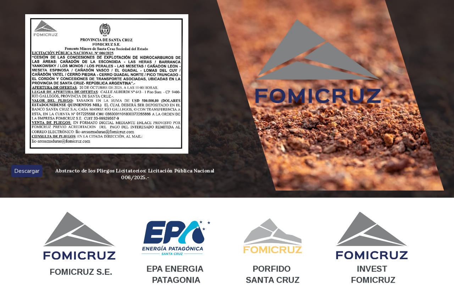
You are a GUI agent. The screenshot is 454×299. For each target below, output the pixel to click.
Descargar (26, 171)
